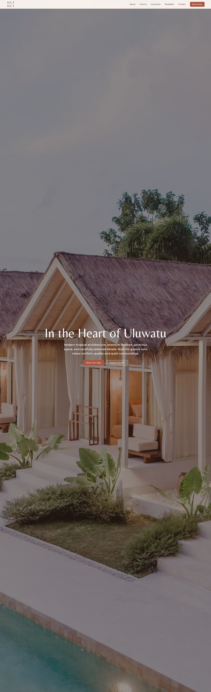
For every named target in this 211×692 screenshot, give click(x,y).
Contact (182, 4)
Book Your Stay (93, 363)
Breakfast (169, 4)
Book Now (197, 4)
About (133, 4)
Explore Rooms (117, 363)
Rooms (143, 4)
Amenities (156, 4)
